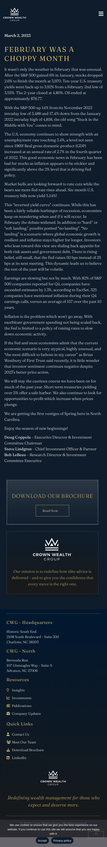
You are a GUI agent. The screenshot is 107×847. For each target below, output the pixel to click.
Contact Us (20, 734)
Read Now (50, 511)
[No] (96, 835)
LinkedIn (19, 758)
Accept (42, 840)
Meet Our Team (24, 742)
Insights (18, 690)
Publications (21, 705)
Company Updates (26, 713)
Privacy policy (62, 840)
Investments (21, 698)
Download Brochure (28, 750)
